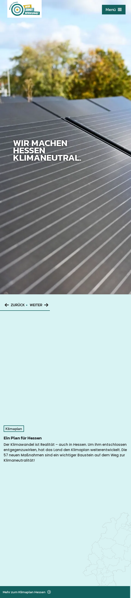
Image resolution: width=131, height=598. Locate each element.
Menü (114, 10)
